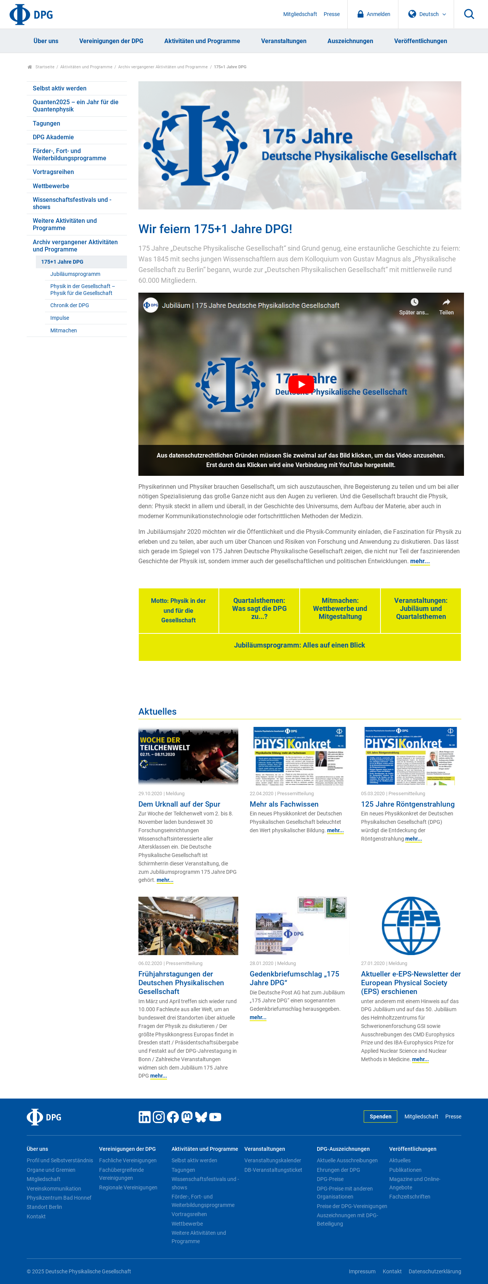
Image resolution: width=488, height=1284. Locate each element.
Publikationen (405, 1170)
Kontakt (36, 1216)
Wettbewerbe (51, 186)
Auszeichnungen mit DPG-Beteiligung (347, 1219)
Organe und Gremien (51, 1170)
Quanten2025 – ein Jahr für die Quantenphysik (76, 105)
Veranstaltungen (284, 41)
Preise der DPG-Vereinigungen (352, 1206)
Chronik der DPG (69, 305)
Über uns (46, 41)
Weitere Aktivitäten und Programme (65, 224)
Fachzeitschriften (409, 1197)
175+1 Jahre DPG (62, 262)
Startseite (41, 66)
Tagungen (46, 123)
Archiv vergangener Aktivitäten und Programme (163, 66)
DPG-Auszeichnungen (343, 1149)
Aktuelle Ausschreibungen (347, 1160)
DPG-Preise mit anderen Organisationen (345, 1193)
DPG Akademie (53, 137)
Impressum (362, 1271)
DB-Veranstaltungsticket (273, 1170)
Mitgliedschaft (300, 14)
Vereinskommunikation (54, 1189)
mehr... (420, 561)
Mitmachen (63, 330)
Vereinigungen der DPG (111, 41)
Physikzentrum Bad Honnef (59, 1198)
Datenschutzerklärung (435, 1271)
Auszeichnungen (350, 41)
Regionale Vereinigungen (128, 1187)
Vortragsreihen (53, 172)
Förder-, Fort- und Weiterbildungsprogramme (69, 154)
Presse (332, 14)
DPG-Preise (330, 1179)
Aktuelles (400, 1160)
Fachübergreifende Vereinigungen (121, 1174)
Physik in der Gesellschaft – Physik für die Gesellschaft (82, 289)
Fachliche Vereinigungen (128, 1160)
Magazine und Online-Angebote (414, 1183)
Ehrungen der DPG (338, 1170)
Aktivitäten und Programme (202, 41)
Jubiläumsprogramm (75, 274)
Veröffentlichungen (420, 41)
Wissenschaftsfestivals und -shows (72, 203)
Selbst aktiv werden (60, 88)
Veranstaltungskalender (272, 1160)
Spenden (381, 1116)
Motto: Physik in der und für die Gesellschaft (178, 610)
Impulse (59, 318)
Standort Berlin (44, 1207)
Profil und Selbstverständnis (60, 1160)
